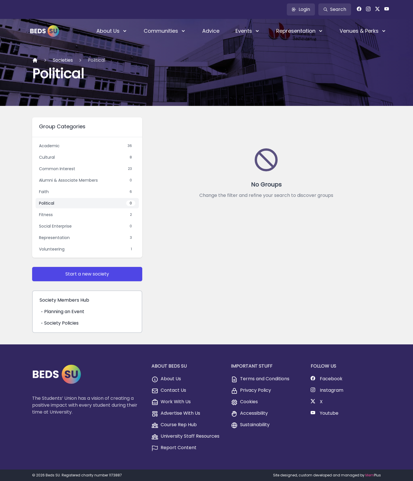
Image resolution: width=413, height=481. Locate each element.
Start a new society (87, 274)
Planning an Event (62, 311)
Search (334, 9)
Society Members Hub (64, 300)
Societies (63, 60)
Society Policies (59, 323)
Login (301, 9)
